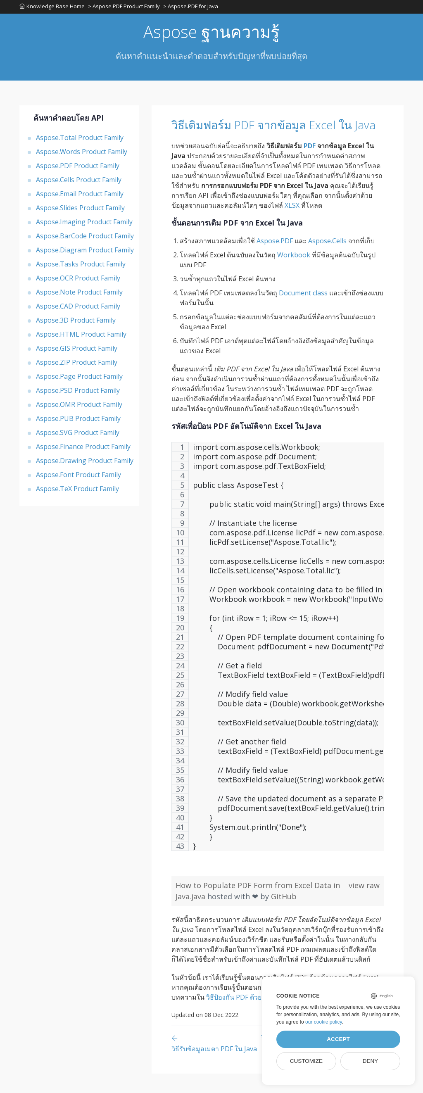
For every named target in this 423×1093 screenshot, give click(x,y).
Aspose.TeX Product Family (77, 491)
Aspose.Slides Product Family (80, 210)
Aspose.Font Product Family (78, 477)
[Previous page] (216, 1062)
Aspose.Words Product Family (81, 154)
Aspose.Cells (327, 260)
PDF (310, 165)
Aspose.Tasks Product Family (81, 266)
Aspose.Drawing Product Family (84, 463)
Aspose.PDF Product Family (77, 168)
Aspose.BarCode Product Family (85, 238)
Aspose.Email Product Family (80, 196)
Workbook (293, 274)
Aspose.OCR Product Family (78, 280)
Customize (306, 1061)
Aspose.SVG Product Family (77, 435)
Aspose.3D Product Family (76, 322)
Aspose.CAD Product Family (78, 308)
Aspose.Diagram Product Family (85, 252)
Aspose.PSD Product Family (78, 392)
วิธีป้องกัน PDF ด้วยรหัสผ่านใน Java (257, 1016)
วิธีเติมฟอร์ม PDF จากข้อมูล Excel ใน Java (273, 135)
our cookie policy (323, 1022)
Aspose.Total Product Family (80, 140)
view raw (364, 905)
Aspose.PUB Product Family (78, 420)
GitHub (284, 916)
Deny (370, 1061)
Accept (338, 1039)
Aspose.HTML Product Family (81, 336)
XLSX (292, 224)
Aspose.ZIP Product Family (76, 364)
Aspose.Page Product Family (79, 378)
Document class (303, 312)
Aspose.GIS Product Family (76, 350)
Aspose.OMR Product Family (79, 406)
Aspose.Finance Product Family (83, 449)
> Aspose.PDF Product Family (125, 8)
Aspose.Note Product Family (79, 294)
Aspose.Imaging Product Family (84, 224)
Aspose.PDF (275, 260)
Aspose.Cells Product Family (78, 182)
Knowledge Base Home (52, 8)
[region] (277, 670)
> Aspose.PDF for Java (192, 8)
